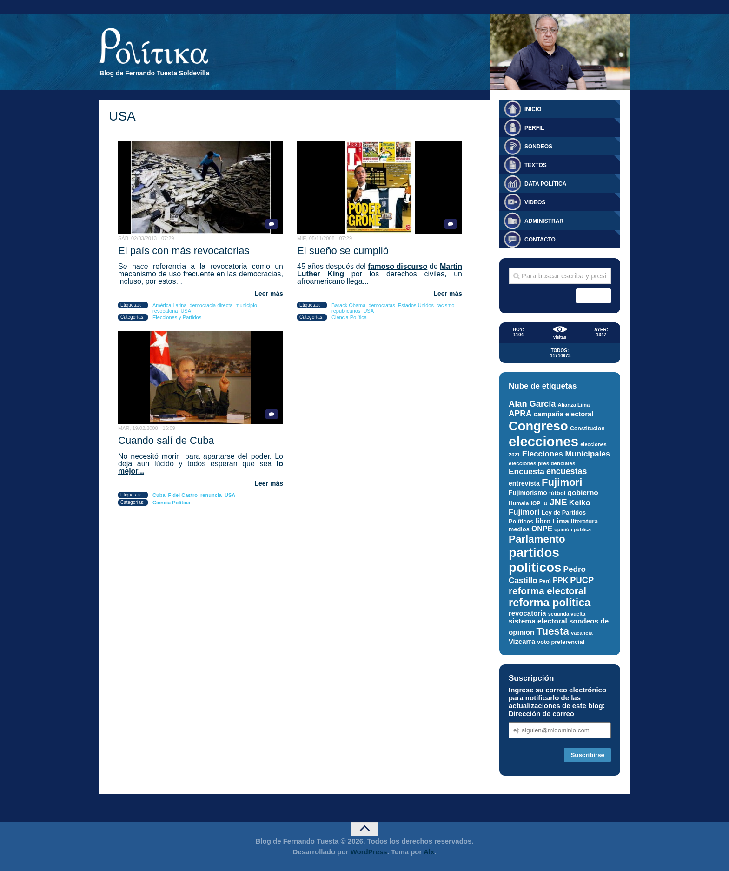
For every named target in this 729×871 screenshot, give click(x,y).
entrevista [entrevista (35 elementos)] (524, 483)
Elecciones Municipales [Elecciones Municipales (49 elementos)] (566, 453)
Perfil (534, 128)
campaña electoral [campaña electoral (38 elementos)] (564, 414)
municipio (246, 305)
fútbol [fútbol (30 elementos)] (557, 492)
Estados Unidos (416, 305)
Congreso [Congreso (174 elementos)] (538, 426)
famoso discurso (397, 266)
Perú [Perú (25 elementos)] (545, 581)
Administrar (543, 221)
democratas (381, 305)
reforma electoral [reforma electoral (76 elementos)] (547, 590)
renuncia (211, 495)
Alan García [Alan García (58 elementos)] (532, 404)
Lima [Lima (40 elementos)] (560, 521)
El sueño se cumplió (343, 250)
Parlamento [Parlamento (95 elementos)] (537, 539)
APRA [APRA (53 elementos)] (520, 413)
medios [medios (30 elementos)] (519, 529)
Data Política (545, 184)
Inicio (533, 109)
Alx (429, 852)
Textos (535, 165)
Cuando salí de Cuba (166, 440)
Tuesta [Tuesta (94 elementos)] (553, 631)
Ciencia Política (349, 317)
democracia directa (210, 305)
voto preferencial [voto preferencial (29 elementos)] (560, 642)
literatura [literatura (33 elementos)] (584, 521)
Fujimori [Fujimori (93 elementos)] (562, 482)
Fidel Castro (183, 495)
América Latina (169, 305)
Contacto (540, 239)
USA (185, 310)
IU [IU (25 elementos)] (544, 503)
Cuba (159, 495)
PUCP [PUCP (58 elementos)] (582, 580)
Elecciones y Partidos (176, 317)
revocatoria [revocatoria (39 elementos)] (527, 613)
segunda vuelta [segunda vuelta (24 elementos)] (566, 613)
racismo (446, 305)
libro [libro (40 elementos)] (543, 521)
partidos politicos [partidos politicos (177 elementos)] (535, 560)
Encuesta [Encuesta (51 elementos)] (526, 471)
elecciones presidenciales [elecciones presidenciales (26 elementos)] (542, 463)
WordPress (369, 852)
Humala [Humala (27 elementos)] (519, 503)
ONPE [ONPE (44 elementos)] (541, 529)
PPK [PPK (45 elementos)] (560, 580)
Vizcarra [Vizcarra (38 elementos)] (522, 641)
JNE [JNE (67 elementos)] (558, 502)
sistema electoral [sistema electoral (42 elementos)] (538, 621)
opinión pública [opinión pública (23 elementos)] (572, 529)
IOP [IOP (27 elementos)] (536, 503)
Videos (534, 202)
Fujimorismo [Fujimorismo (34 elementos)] (528, 492)
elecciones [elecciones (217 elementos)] (543, 441)
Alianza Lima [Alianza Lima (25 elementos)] (574, 405)
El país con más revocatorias (183, 250)
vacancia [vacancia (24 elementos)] (582, 633)
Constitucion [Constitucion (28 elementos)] (587, 428)
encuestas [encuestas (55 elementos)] (566, 471)
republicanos (345, 310)
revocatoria (165, 310)
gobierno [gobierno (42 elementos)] (582, 492)
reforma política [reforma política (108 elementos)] (549, 602)
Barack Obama (348, 305)
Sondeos (538, 146)
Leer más (269, 293)
